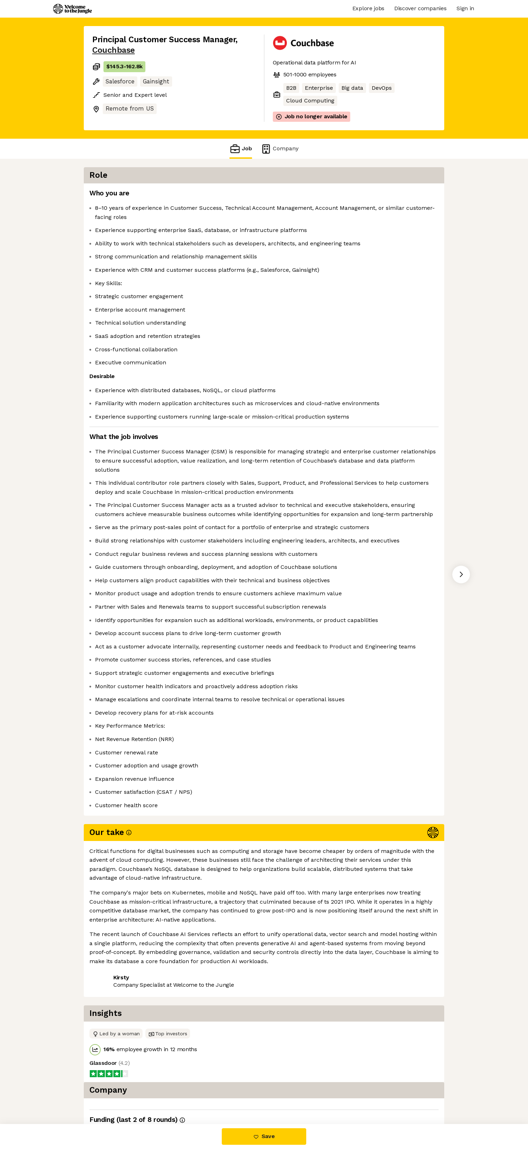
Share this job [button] (111, 1094)
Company (279, 149)
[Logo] (72, 9)
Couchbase (113, 50)
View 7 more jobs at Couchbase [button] (184, 1094)
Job (241, 149)
